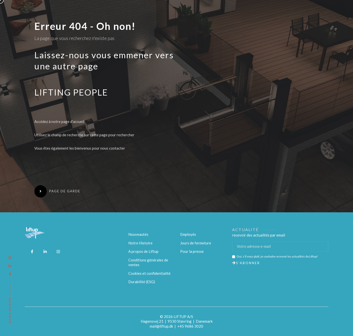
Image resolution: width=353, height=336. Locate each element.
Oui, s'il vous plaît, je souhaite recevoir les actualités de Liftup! (277, 256)
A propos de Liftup (143, 251)
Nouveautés (138, 234)
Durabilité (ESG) (141, 281)
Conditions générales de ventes (148, 262)
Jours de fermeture (195, 243)
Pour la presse (192, 251)
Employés (188, 234)
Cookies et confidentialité (149, 273)
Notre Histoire (140, 243)
